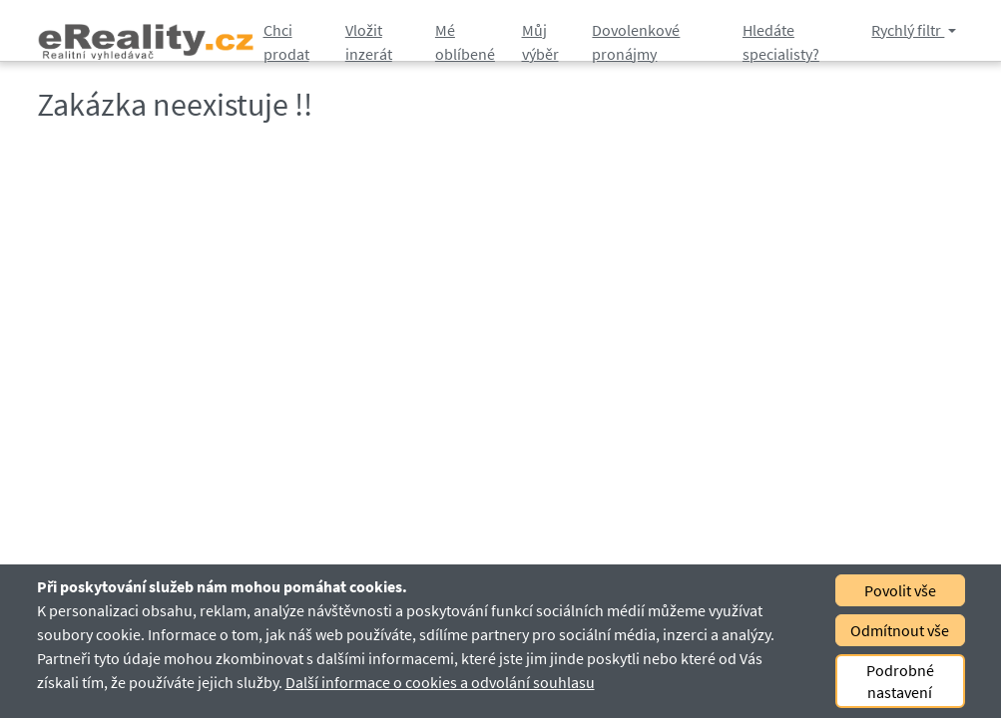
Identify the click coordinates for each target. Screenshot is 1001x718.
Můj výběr (540, 42)
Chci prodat (286, 42)
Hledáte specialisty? (781, 42)
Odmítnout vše (899, 630)
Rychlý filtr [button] (907, 30)
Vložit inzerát (368, 42)
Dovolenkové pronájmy (636, 42)
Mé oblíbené (465, 42)
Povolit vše (900, 590)
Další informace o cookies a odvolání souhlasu (440, 682)
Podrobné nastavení (900, 681)
